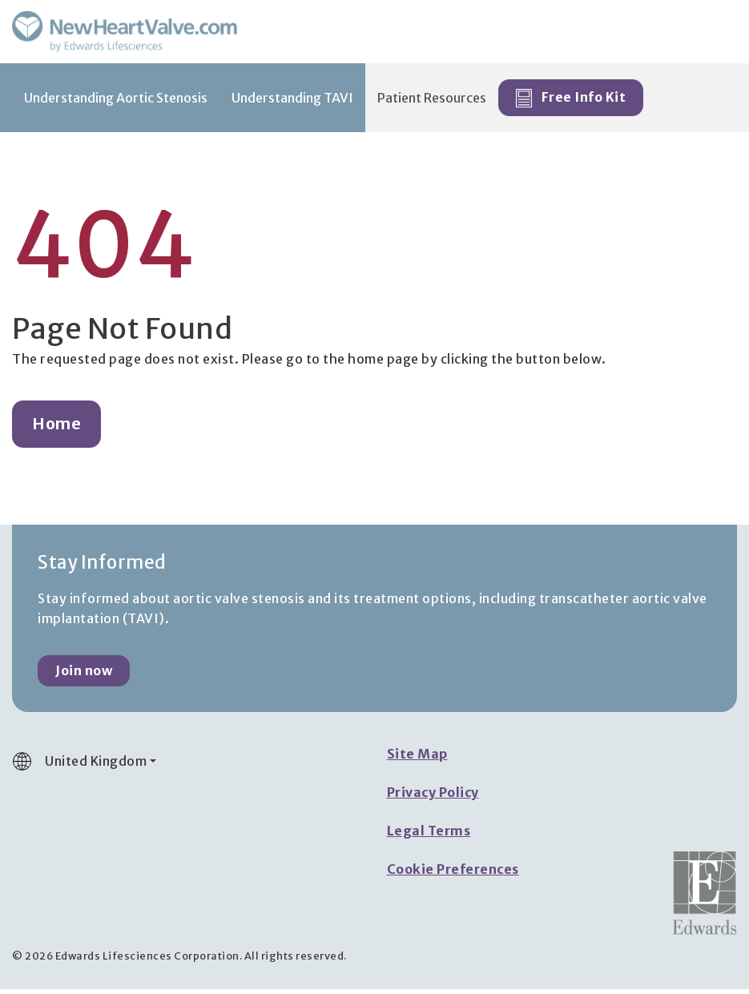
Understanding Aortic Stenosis (115, 103)
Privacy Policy (433, 797)
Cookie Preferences (453, 874)
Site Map (417, 759)
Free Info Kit (571, 103)
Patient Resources (431, 103)
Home (56, 428)
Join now (83, 675)
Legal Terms (429, 835)
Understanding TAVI (292, 103)
